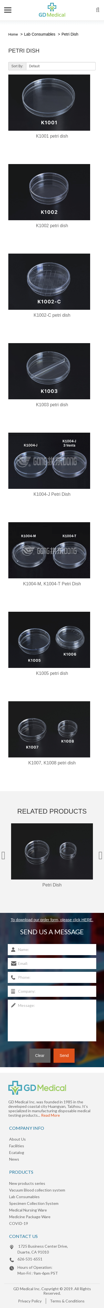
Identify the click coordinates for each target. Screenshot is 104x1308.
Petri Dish (70, 34)
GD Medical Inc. (26, 1288)
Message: (52, 1020)
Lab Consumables (39, 34)
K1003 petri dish (52, 404)
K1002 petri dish (52, 225)
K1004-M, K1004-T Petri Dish (52, 583)
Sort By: (17, 66)
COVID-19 (18, 1223)
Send (64, 1055)
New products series (27, 1183)
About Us (17, 1139)
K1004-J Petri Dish (52, 494)
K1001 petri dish (52, 136)
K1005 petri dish (52, 673)
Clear (39, 1055)
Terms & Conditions (67, 1301)
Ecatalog (16, 1152)
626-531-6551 (29, 1259)
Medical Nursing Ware (28, 1210)
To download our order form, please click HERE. (52, 920)
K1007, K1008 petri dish (52, 762)
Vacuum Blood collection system (37, 1190)
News (14, 1159)
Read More (50, 1115)
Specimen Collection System (34, 1203)
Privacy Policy (30, 1301)
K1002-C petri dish (52, 315)
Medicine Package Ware (29, 1216)
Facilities (16, 1145)
